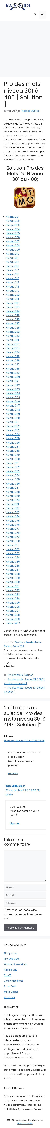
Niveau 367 (13, 488)
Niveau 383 (13, 553)
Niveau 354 (13, 434)
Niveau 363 (13, 471)
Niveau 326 (13, 319)
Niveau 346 (13, 401)
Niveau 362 (13, 467)
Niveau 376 (13, 524)
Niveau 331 (12, 340)
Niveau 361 (12, 463)
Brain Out (9, 997)
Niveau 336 (13, 360)
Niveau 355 (13, 438)
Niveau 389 (13, 578)
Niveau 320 (13, 295)
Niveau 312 (12, 262)
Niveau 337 (12, 364)
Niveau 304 (13, 229)
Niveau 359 (13, 455)
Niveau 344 (13, 393)
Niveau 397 (13, 611)
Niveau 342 (13, 385)
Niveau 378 (13, 533)
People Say (10, 969)
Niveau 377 (12, 529)
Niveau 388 (13, 574)
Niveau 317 (12, 282)
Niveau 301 (12, 217)
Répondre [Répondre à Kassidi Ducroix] (14, 823)
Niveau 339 (13, 373)
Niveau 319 (12, 291)
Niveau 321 (12, 299)
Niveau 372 (12, 508)
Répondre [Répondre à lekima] (13, 773)
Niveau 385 (13, 561)
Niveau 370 (13, 500)
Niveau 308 (13, 245)
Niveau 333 (12, 348)
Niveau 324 (13, 311)
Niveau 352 (13, 426)
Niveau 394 (13, 598)
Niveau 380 (13, 541)
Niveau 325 (13, 315)
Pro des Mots (15, 675)
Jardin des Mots (13, 980)
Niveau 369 (13, 496)
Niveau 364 (13, 475)
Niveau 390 (13, 582)
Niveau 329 (13, 332)
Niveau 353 (13, 430)
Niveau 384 (13, 557)
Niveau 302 (13, 221)
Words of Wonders (15, 964)
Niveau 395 (13, 602)
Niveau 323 (12, 307)
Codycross (10, 953)
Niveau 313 (12, 266)
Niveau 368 (13, 492)
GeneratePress (25, 1123)
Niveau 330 (13, 336)
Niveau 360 (13, 459)
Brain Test (10, 986)
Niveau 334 (13, 352)
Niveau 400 (13, 623)
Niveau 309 (13, 250)
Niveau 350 (13, 418)
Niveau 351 (12, 422)
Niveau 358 (13, 451)
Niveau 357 (13, 447)
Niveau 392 (13, 590)
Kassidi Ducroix (15, 786)
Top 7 (7, 975)
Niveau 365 (13, 479)
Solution (28, 675)
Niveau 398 (13, 615)
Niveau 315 (12, 274)
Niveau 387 (13, 570)
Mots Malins (11, 991)
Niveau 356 (13, 442)
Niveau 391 (12, 586)
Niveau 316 (12, 278)
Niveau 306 (13, 237)
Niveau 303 (13, 225)
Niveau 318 (12, 287)
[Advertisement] (25, 48)
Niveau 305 (13, 233)
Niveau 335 (13, 356)
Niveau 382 (13, 549)
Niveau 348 (13, 410)
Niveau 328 (13, 328)
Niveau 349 (13, 414)
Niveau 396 (13, 607)
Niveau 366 (13, 483)
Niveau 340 (13, 377)
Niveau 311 (12, 258)
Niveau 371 (12, 504)
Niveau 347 (13, 405)
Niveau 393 (13, 594)
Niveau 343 (13, 389)
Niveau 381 (12, 545)
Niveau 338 (13, 369)
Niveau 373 (12, 512)
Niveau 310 (12, 254)
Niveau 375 (13, 520)
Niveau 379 (13, 537)
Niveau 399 (13, 619)
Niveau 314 (12, 270)
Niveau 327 (12, 323)
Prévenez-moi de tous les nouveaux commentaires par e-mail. (23, 914)
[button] (35, 15)
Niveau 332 (12, 344)
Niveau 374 (13, 516)
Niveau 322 (12, 303)
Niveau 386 (13, 566)
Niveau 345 (13, 397)
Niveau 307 (13, 241)
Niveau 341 (12, 381)
